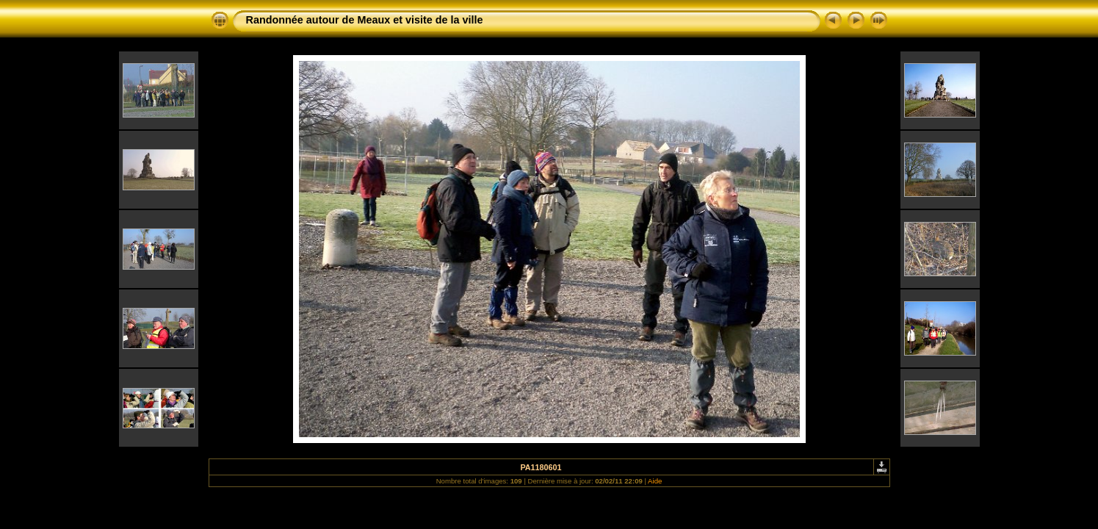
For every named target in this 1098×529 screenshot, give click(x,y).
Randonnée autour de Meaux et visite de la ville (364, 20)
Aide (655, 481)
